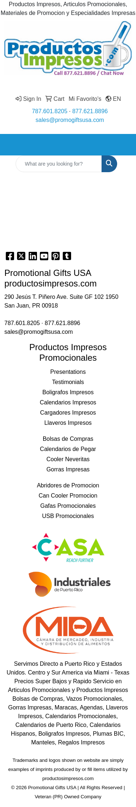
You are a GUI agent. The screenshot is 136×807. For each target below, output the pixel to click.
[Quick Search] (59, 163)
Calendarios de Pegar (68, 449)
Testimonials (68, 382)
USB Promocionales (68, 516)
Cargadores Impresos (68, 413)
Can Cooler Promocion (68, 495)
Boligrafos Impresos (68, 392)
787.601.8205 (49, 111)
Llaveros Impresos (68, 423)
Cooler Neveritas (68, 459)
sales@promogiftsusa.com (70, 120)
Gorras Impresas (68, 469)
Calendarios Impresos (68, 402)
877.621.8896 (90, 111)
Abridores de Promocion (68, 485)
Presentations (68, 372)
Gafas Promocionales (68, 506)
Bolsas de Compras (68, 439)
